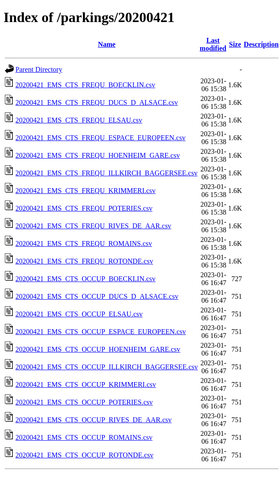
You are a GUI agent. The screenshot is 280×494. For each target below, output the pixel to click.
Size (235, 44)
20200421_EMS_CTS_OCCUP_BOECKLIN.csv (85, 278)
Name (107, 44)
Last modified (213, 44)
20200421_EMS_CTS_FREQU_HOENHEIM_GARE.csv (97, 155)
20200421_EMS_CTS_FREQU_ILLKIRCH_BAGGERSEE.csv (106, 173)
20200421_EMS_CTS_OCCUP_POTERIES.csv (84, 402)
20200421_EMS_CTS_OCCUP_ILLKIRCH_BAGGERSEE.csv (106, 367)
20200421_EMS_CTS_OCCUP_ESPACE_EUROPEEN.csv (100, 331)
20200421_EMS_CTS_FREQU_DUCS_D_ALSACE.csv (96, 102)
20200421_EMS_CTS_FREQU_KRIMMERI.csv (85, 190)
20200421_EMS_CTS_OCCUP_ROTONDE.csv (84, 455)
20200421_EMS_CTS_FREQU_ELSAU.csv (78, 120)
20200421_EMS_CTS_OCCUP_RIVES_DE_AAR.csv (93, 419)
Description (261, 44)
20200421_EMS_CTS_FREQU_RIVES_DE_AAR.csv (93, 226)
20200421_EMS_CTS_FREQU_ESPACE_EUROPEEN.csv (100, 137)
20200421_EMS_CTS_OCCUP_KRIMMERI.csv (85, 384)
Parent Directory (38, 69)
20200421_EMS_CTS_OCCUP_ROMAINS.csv (84, 437)
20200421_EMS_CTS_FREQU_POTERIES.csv (84, 208)
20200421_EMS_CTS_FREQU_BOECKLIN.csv (85, 85)
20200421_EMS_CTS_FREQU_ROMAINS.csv (83, 243)
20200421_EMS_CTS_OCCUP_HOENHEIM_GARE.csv (97, 349)
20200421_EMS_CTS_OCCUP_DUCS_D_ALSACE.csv (96, 296)
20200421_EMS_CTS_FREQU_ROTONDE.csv (84, 261)
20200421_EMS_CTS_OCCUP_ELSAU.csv (78, 314)
